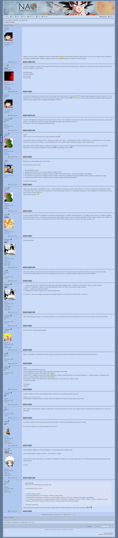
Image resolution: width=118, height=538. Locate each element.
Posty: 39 (6, 441)
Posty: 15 (6, 127)
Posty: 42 (6, 401)
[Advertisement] (68, 40)
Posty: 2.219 (7, 87)
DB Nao (46, 529)
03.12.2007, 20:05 (12, 211)
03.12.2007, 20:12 (12, 236)
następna (11, 25)
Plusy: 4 (6, 85)
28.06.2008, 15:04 (12, 363)
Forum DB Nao (7, 522)
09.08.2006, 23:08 (12, 91)
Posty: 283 (6, 233)
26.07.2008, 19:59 (12, 404)
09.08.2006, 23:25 (12, 115)
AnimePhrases (64, 529)
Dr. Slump (71, 529)
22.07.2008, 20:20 (12, 389)
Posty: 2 (6, 152)
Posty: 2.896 (7, 473)
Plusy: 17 (6, 472)
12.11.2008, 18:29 (12, 511)
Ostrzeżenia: (7, 44)
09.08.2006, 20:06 (12, 62)
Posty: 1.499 (7, 263)
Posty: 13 (6, 323)
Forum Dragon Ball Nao (59, 8)
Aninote (58, 529)
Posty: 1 (6, 177)
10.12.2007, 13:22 (12, 312)
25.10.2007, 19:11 (12, 184)
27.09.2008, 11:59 (12, 445)
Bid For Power (10, 22)
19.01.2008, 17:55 (12, 325)
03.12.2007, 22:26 (12, 267)
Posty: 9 (6, 345)
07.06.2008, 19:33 (12, 350)
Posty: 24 (6, 45)
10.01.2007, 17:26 (12, 130)
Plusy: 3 (6, 260)
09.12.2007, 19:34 (12, 280)
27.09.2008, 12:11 (12, 477)
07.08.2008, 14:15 (12, 417)
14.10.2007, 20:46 (12, 156)
